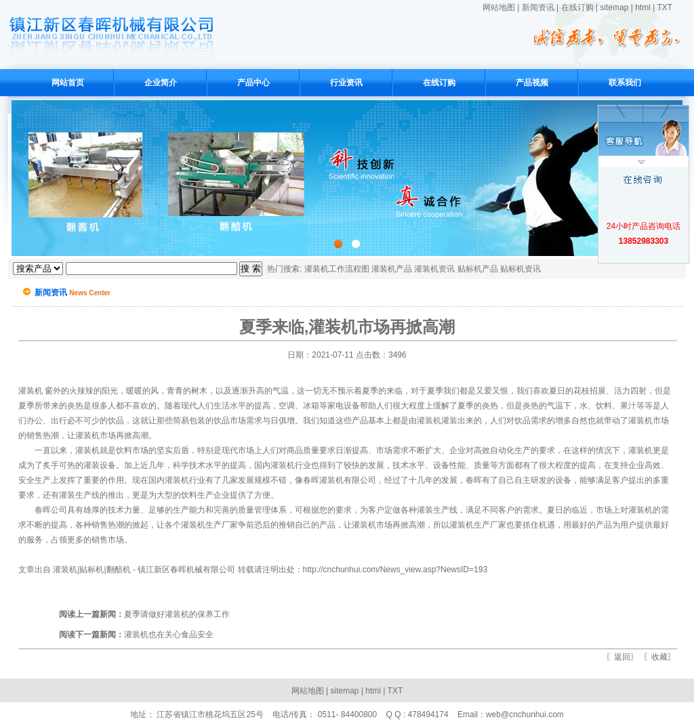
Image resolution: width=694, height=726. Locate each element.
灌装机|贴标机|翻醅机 (91, 569)
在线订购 (577, 7)
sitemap (614, 7)
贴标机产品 (477, 269)
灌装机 (30, 391)
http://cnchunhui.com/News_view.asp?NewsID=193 (395, 569)
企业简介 (160, 82)
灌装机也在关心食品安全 (136, 634)
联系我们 (625, 82)
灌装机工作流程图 (336, 269)
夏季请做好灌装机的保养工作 (144, 614)
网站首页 (68, 82)
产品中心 (253, 82)
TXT (664, 7)
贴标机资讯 (520, 269)
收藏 (659, 657)
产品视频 (532, 82)
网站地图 (499, 7)
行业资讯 (346, 82)
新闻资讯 (538, 7)
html (643, 7)
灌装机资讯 (434, 269)
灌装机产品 (391, 269)
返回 (622, 657)
